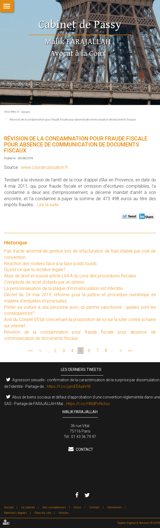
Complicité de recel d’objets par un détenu (44, 282)
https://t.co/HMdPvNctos (88, 403)
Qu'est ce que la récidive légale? (34, 269)
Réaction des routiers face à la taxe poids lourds (50, 263)
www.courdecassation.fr (44, 167)
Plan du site (43, 513)
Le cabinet (28, 507)
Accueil (25, 111)
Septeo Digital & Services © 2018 (138, 523)
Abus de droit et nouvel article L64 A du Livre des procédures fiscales (70, 275)
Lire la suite (48, 204)
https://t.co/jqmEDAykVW (69, 386)
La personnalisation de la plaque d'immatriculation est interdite (63, 288)
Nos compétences (54, 507)
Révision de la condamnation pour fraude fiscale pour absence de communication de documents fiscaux (73, 119)
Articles (64, 513)
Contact (84, 449)
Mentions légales (15, 513)
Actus (77, 507)
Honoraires (114, 507)
